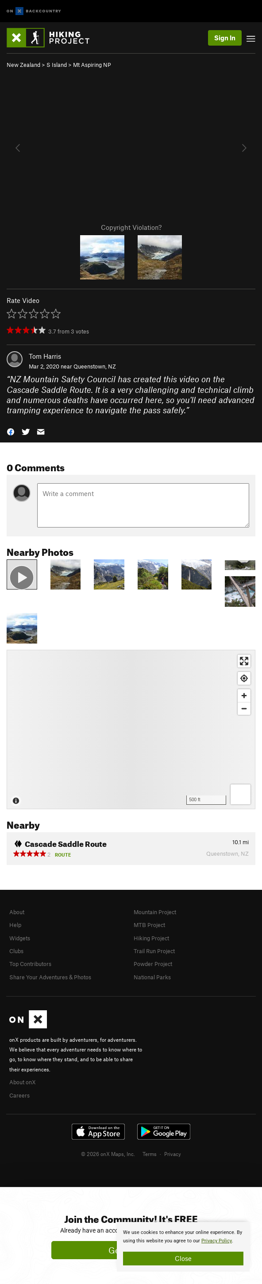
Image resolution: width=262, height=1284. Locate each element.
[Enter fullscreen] (244, 661)
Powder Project (153, 963)
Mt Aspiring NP (92, 64)
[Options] (240, 794)
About (16, 911)
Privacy (172, 1154)
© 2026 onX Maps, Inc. (108, 1154)
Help (15, 924)
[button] (11, 431)
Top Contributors (30, 963)
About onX (22, 1082)
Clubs (16, 950)
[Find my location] (244, 678)
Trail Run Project (154, 950)
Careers (19, 1095)
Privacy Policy (216, 1241)
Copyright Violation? (131, 227)
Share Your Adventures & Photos (50, 977)
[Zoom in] (244, 695)
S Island (56, 64)
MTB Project (149, 924)
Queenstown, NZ (94, 366)
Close (183, 1258)
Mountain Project (155, 911)
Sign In (224, 38)
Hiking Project (151, 938)
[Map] (131, 729)
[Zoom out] (244, 708)
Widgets (19, 938)
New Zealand (23, 64)
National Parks (152, 977)
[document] (183, 1246)
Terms (150, 1154)
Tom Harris (45, 356)
